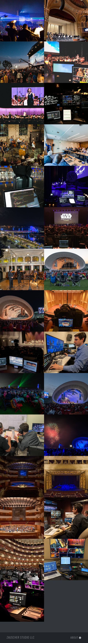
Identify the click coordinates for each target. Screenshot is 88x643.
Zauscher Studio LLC (21, 637)
